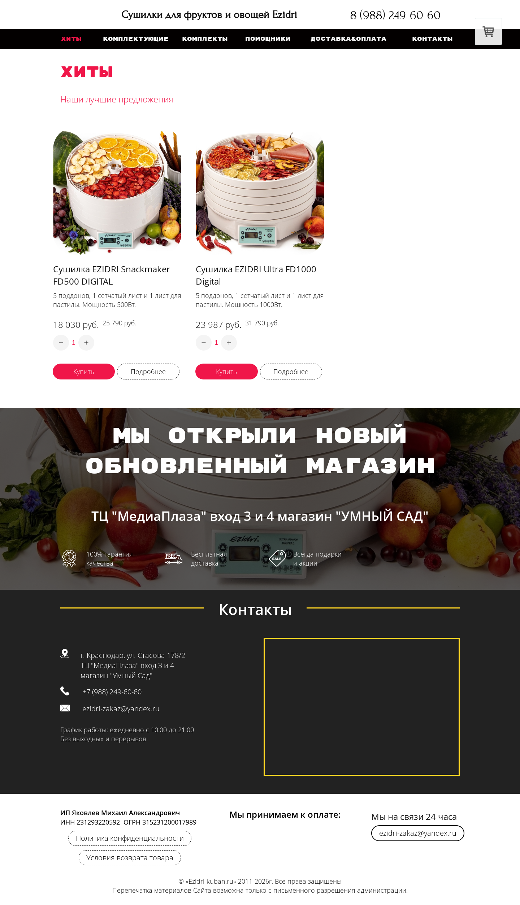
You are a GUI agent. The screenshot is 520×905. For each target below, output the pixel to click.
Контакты (432, 39)
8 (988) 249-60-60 (395, 15)
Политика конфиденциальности (130, 838)
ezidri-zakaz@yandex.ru (121, 708)
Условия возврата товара (129, 857)
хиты (71, 39)
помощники (268, 39)
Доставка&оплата (348, 39)
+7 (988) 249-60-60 (112, 692)
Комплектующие (136, 39)
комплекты (205, 39)
